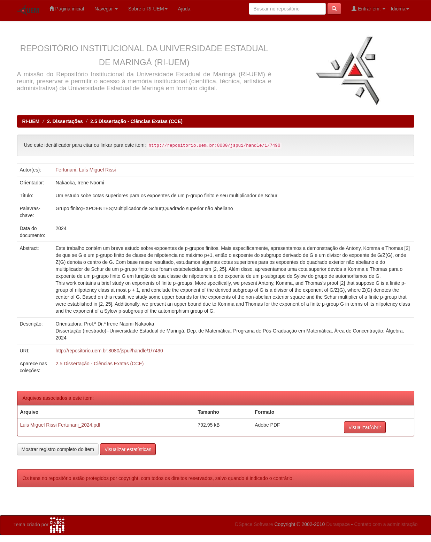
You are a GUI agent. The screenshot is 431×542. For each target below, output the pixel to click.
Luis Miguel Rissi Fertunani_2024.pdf (60, 425)
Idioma (400, 9)
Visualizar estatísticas (128, 449)
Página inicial (66, 9)
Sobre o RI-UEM (148, 9)
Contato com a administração (385, 524)
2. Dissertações (65, 121)
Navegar (106, 9)
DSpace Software (254, 524)
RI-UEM (31, 121)
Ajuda (184, 9)
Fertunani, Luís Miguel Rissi (86, 170)
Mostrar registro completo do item (58, 449)
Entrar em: (368, 9)
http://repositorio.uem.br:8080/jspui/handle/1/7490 (109, 350)
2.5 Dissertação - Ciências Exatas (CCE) (136, 121)
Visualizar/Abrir (364, 427)
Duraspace (338, 524)
